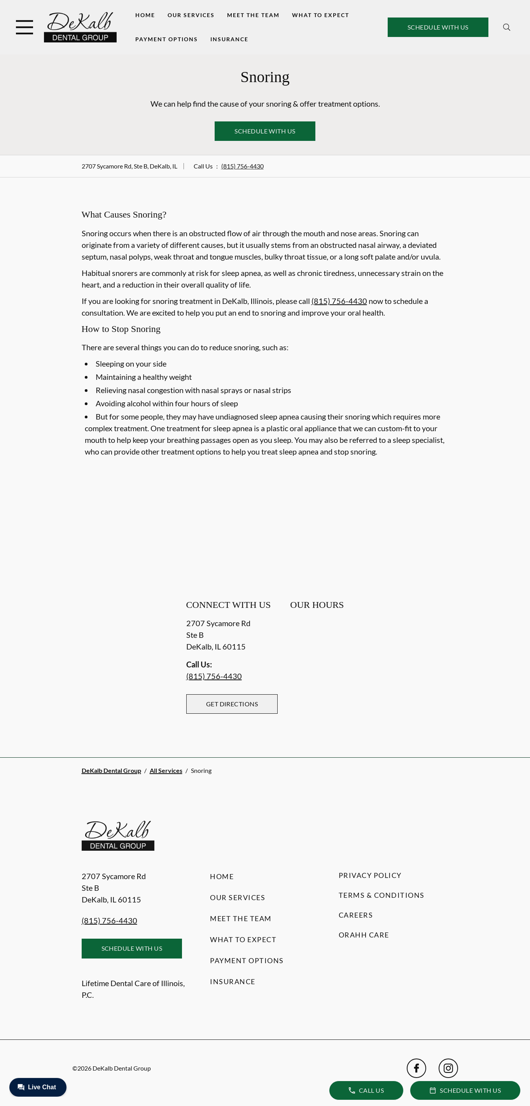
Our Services (191, 15)
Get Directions (232, 703)
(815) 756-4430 (242, 166)
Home (145, 15)
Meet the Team (253, 15)
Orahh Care (364, 934)
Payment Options (166, 39)
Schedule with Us (438, 27)
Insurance (229, 39)
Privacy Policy (370, 875)
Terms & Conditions (382, 895)
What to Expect (320, 15)
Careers (356, 915)
